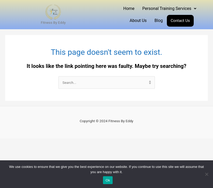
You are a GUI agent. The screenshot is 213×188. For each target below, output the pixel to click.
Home (129, 8)
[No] (206, 174)
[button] (169, 9)
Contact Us (180, 20)
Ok (108, 180)
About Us (138, 20)
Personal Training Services (169, 8)
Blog (159, 20)
